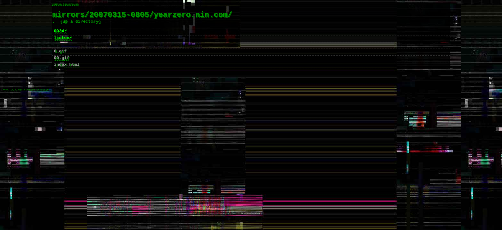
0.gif (60, 59)
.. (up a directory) (76, 24)
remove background (65, 4)
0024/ (60, 36)
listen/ (63, 44)
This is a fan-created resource (26, 104)
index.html (66, 74)
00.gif (61, 67)
